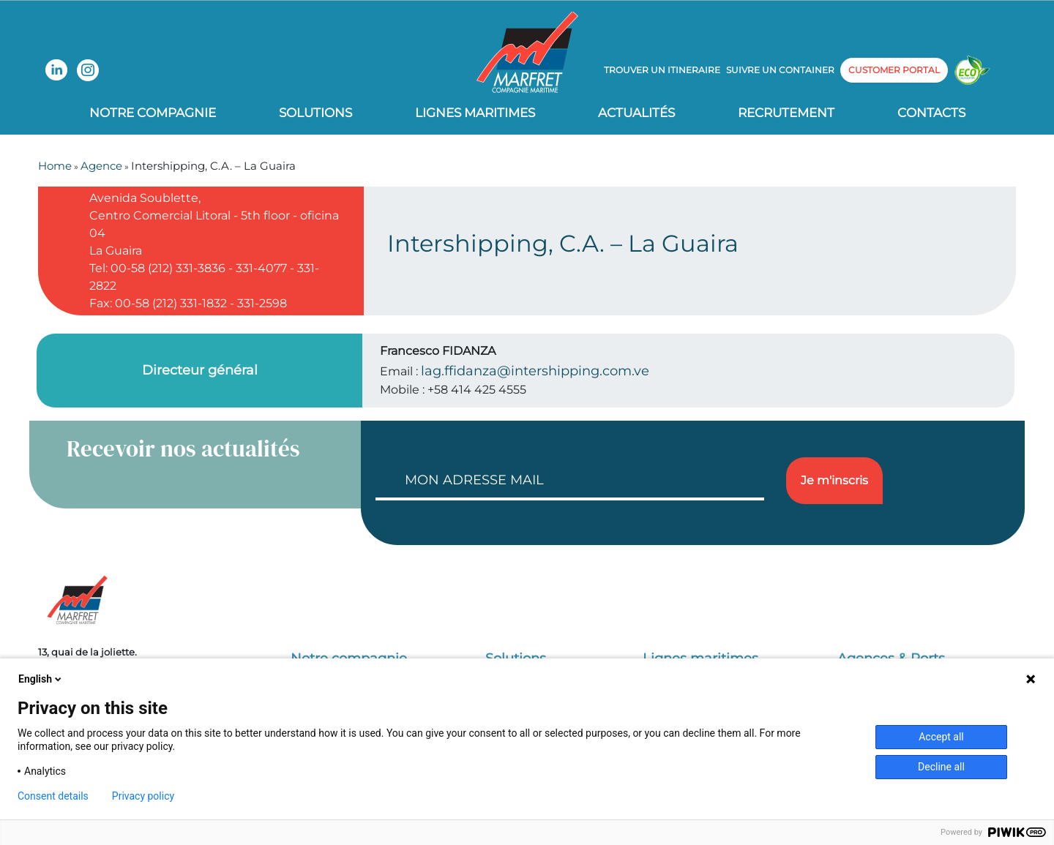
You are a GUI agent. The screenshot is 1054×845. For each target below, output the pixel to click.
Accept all (941, 737)
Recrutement (786, 112)
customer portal (894, 69)
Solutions (315, 112)
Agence (101, 166)
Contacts (931, 112)
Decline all (941, 767)
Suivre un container (780, 69)
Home (55, 166)
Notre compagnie (152, 112)
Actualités (636, 112)
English (41, 679)
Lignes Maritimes (475, 112)
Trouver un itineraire (662, 69)
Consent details (53, 796)
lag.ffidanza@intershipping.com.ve (535, 371)
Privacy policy (143, 796)
